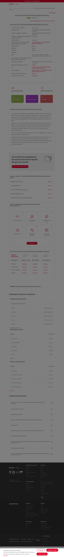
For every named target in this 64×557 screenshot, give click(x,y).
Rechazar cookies (52, 550)
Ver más (5, 555)
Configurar (41, 550)
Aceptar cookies (42, 554)
